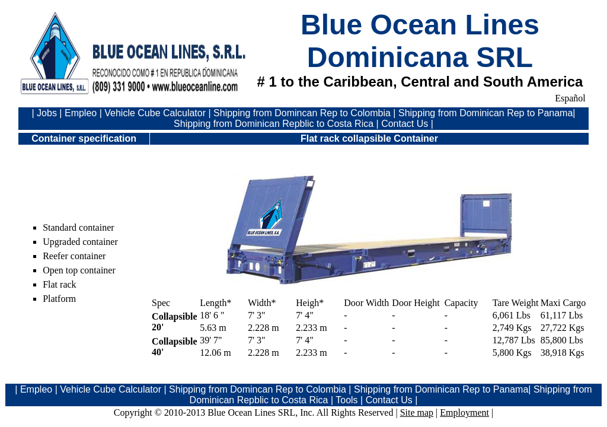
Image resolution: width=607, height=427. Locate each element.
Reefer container (74, 256)
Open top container (79, 270)
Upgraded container (80, 242)
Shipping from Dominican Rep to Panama (485, 113)
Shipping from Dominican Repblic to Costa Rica (273, 124)
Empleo (82, 113)
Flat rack (59, 284)
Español (570, 98)
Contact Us (404, 124)
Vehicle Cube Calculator (156, 113)
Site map (416, 412)
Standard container (78, 227)
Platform (59, 299)
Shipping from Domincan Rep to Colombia (303, 113)
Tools (346, 400)
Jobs (48, 113)
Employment (464, 412)
